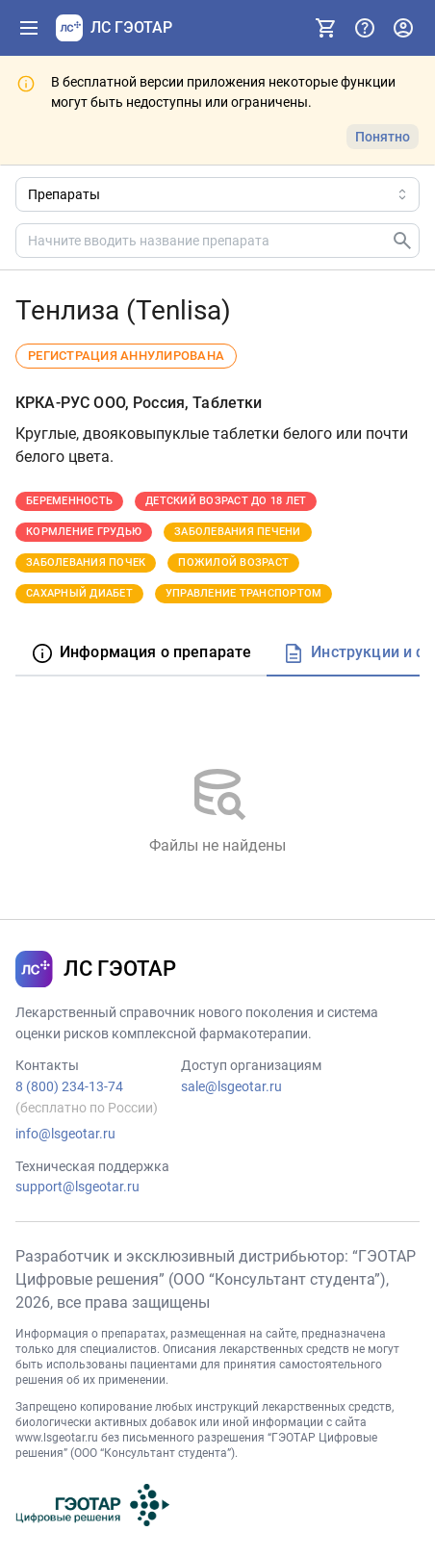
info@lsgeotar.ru (65, 1133)
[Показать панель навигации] (28, 27)
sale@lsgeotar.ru (231, 1086)
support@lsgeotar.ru (77, 1186)
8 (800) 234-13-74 (69, 1086)
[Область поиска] (217, 194)
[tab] (141, 653)
